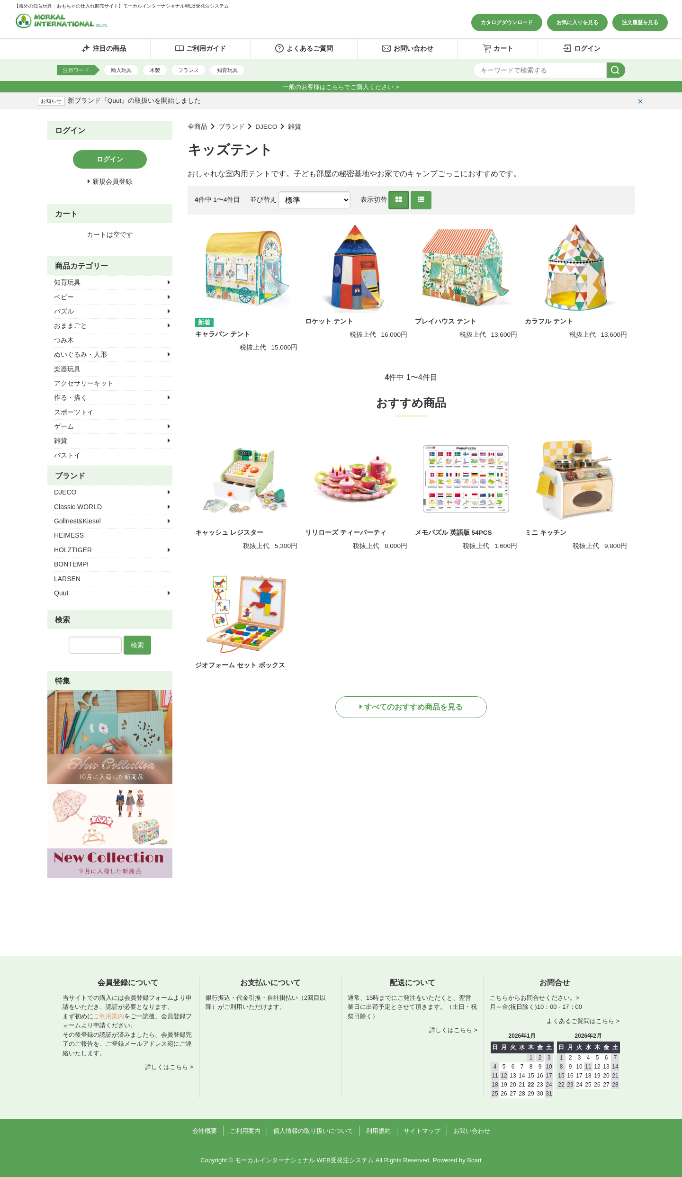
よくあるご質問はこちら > (583, 1020)
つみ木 (64, 340)
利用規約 (378, 1130)
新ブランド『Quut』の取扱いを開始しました (134, 100)
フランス (188, 70)
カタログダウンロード (507, 22)
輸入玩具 (121, 70)
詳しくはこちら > (169, 1066)
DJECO (266, 126)
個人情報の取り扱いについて (313, 1130)
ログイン (581, 48)
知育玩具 (227, 70)
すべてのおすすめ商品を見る (413, 707)
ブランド (231, 126)
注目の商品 (103, 48)
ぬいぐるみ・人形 (80, 354)
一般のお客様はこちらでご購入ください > (341, 86)
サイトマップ (422, 1130)
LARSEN (67, 579)
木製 (155, 70)
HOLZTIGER (73, 550)
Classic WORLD (78, 507)
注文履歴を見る (640, 22)
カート (498, 48)
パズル (64, 311)
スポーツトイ (74, 412)
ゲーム (64, 426)
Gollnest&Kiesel (77, 521)
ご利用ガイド (200, 48)
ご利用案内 (108, 1016)
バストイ (67, 455)
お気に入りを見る (577, 22)
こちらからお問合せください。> (535, 997)
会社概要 (204, 1130)
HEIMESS (69, 535)
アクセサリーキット (84, 383)
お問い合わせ (407, 48)
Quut (61, 593)
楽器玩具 (67, 369)
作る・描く (70, 397)
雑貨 (294, 126)
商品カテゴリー (81, 265)
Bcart (474, 1160)
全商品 (197, 126)
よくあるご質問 (304, 48)
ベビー (64, 297)
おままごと (70, 325)
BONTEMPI (71, 564)
